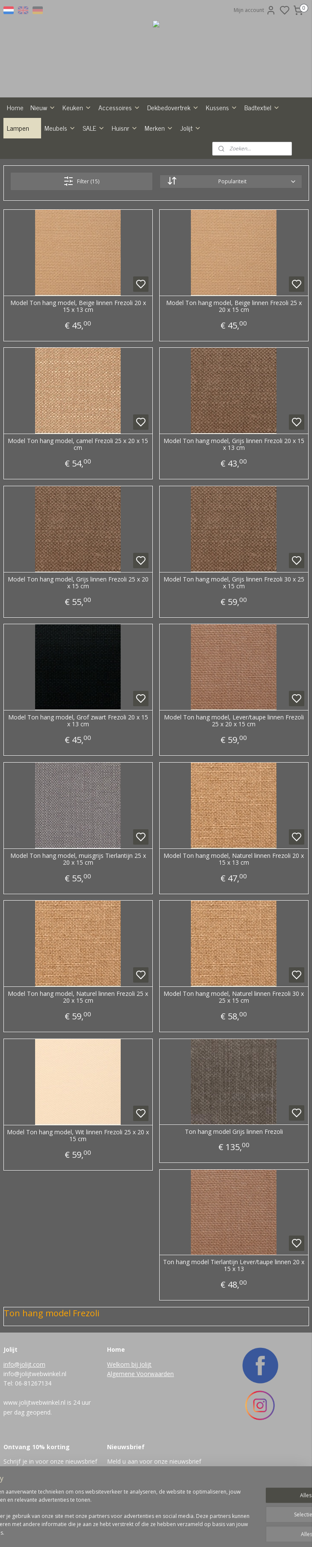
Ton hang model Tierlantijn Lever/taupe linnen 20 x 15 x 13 (233, 1266)
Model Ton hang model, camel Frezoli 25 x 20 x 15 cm (78, 444)
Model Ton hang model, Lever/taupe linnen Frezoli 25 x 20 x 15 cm (234, 721)
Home (15, 107)
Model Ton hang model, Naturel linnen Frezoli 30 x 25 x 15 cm (233, 997)
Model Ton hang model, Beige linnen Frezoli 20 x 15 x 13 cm (78, 306)
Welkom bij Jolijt (129, 1364)
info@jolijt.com (24, 1364)
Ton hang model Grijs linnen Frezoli (234, 1132)
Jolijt (190, 127)
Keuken (77, 107)
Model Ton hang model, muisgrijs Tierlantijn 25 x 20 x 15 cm (78, 859)
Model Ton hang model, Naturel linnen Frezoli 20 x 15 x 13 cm (233, 859)
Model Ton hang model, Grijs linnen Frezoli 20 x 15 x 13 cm (233, 444)
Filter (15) (81, 181)
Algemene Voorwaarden (140, 1374)
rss (191, 1531)
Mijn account (255, 10)
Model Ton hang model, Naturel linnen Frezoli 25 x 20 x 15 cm (78, 997)
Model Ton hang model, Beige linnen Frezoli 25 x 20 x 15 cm (234, 306)
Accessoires (119, 107)
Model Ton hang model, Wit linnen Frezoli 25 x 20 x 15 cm (78, 1136)
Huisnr (125, 127)
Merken (159, 127)
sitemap (173, 1531)
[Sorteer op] (231, 181)
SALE (94, 127)
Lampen (22, 127)
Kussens (222, 107)
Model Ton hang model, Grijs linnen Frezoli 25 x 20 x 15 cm (78, 583)
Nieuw (43, 107)
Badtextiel (262, 107)
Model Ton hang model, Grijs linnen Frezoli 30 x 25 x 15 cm (233, 583)
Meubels (60, 127)
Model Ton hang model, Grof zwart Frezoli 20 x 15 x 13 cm (78, 721)
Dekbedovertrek (173, 107)
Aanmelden (128, 1480)
